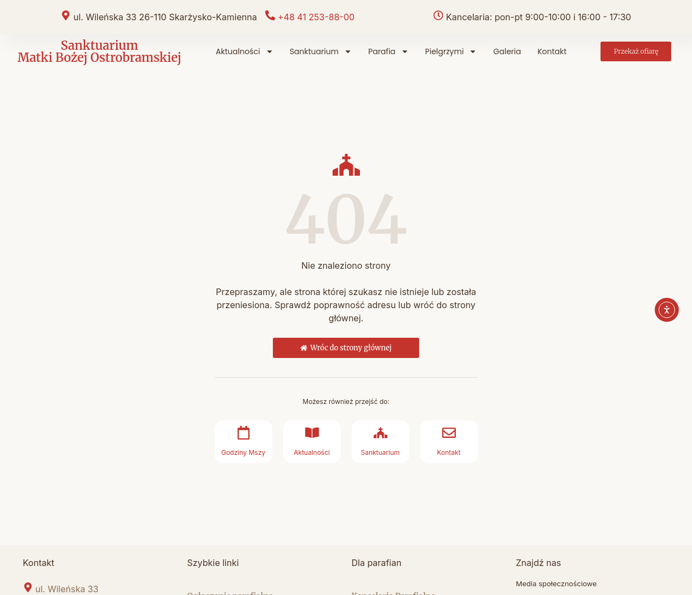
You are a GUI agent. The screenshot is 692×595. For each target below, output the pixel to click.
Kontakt (552, 51)
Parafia (388, 51)
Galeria (507, 51)
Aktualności (244, 51)
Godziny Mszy (243, 452)
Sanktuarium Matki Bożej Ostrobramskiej (99, 51)
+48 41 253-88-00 (316, 16)
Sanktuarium (321, 51)
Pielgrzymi (451, 51)
